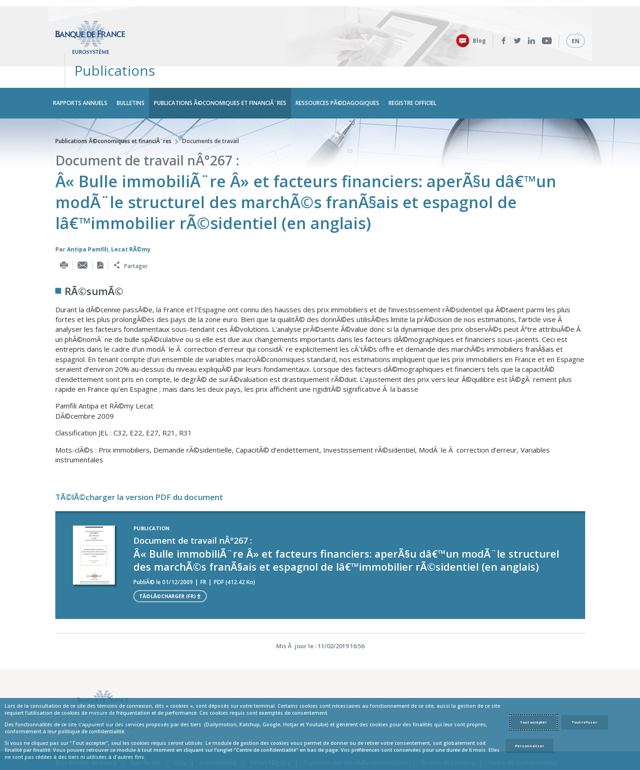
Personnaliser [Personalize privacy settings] (529, 746)
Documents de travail (210, 114)
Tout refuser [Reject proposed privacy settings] (584, 722)
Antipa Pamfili (87, 222)
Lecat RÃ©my (131, 222)
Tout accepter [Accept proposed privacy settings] (533, 722)
